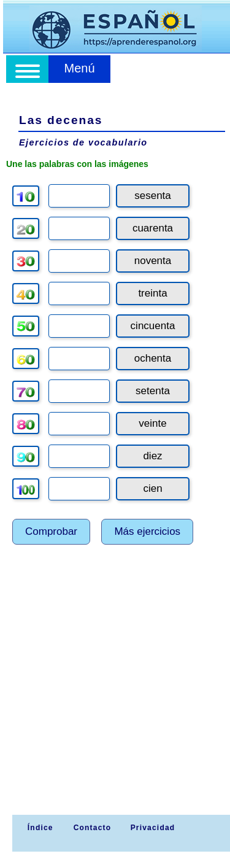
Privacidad (153, 827)
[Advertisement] (115, 693)
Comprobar (51, 531)
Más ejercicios (147, 531)
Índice (39, 827)
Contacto (93, 827)
